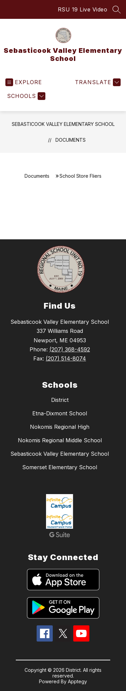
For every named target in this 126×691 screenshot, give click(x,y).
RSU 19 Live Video (83, 9)
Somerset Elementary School (59, 467)
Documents (70, 140)
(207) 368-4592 (69, 349)
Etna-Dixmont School (59, 413)
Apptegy (77, 681)
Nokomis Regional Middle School (60, 440)
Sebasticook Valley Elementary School (63, 124)
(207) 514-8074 (66, 358)
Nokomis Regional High (59, 426)
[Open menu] (23, 82)
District (60, 399)
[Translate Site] (97, 82)
